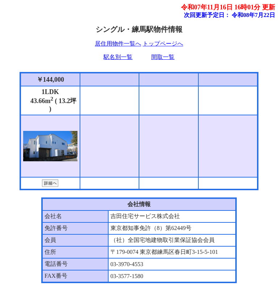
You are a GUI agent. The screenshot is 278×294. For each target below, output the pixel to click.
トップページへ (163, 44)
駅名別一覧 (118, 57)
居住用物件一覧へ (118, 44)
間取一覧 (162, 57)
